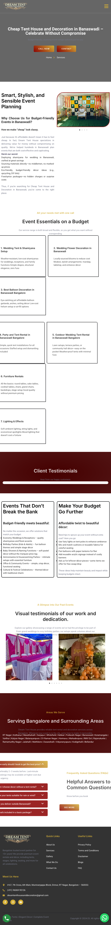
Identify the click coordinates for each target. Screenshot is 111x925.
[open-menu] (106, 6)
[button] (5, 657)
